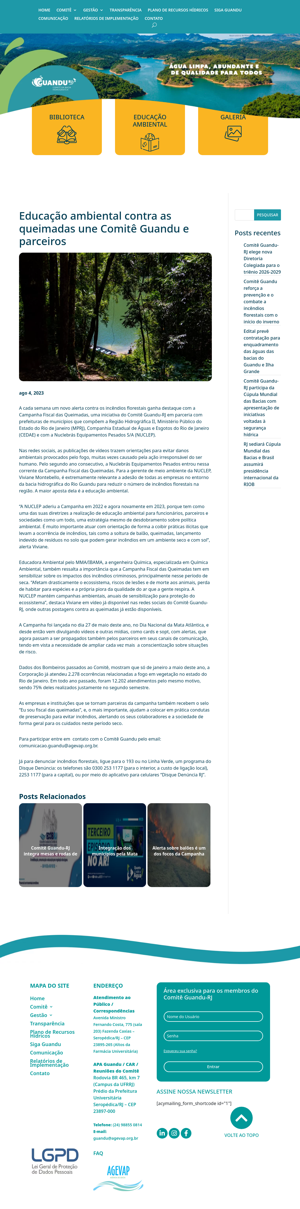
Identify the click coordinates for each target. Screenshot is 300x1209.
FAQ (98, 1153)
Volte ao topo (241, 1122)
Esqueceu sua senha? (180, 1051)
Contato (154, 18)
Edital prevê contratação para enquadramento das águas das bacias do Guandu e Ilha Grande (262, 351)
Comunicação (53, 18)
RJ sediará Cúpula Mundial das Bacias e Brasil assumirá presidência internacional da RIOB (262, 464)
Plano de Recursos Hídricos (178, 10)
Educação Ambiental (150, 120)
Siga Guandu (228, 10)
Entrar (213, 1066)
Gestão (90, 10)
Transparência (126, 10)
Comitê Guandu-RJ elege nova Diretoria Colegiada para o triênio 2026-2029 (262, 258)
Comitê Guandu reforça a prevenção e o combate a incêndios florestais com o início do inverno (261, 301)
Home (44, 10)
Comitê (64, 10)
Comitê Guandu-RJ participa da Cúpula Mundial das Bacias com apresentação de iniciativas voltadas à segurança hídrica (261, 408)
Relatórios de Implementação (106, 18)
